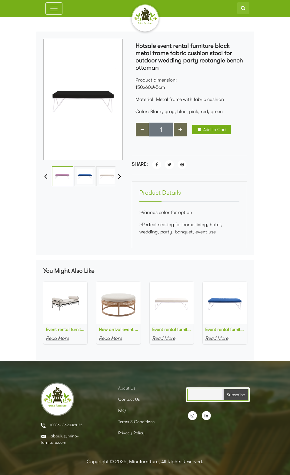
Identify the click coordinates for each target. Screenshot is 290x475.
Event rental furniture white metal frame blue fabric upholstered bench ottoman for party (225, 329)
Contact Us (129, 399)
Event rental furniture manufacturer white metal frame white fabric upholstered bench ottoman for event (172, 329)
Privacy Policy (131, 432)
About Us (126, 388)
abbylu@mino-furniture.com (60, 439)
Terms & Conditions (136, 421)
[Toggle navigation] (53, 8)
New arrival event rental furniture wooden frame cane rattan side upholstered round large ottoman (118, 329)
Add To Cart (211, 129)
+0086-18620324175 (61, 425)
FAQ (122, 410)
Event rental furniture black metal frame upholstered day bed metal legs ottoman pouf (65, 329)
